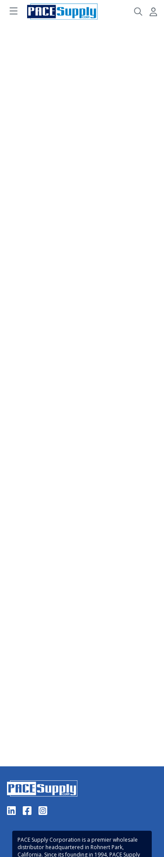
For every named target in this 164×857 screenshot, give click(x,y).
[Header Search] (138, 12)
